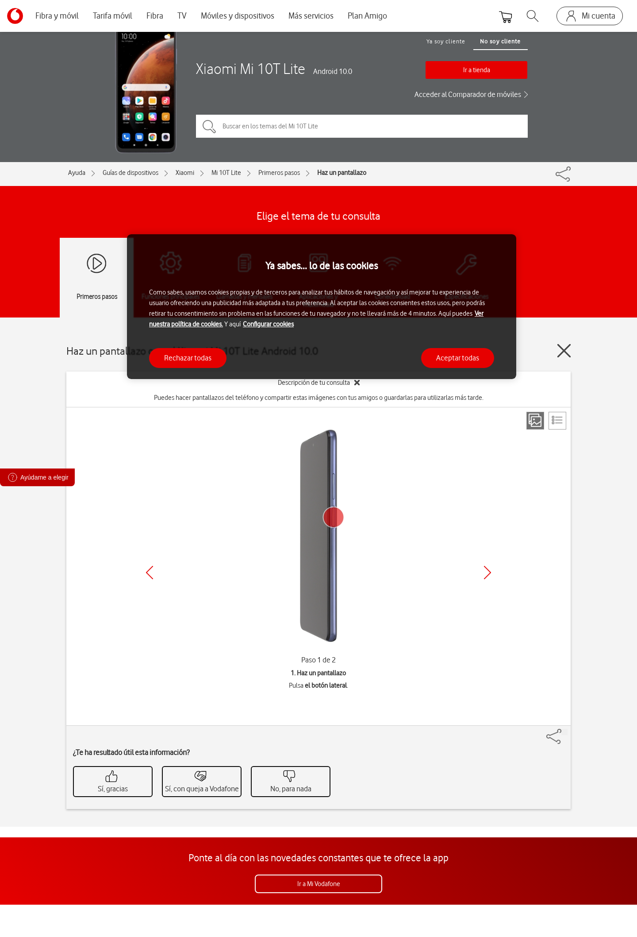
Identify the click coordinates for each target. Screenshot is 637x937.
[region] (321, 306)
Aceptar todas (457, 357)
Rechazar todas (187, 357)
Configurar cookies (268, 324)
